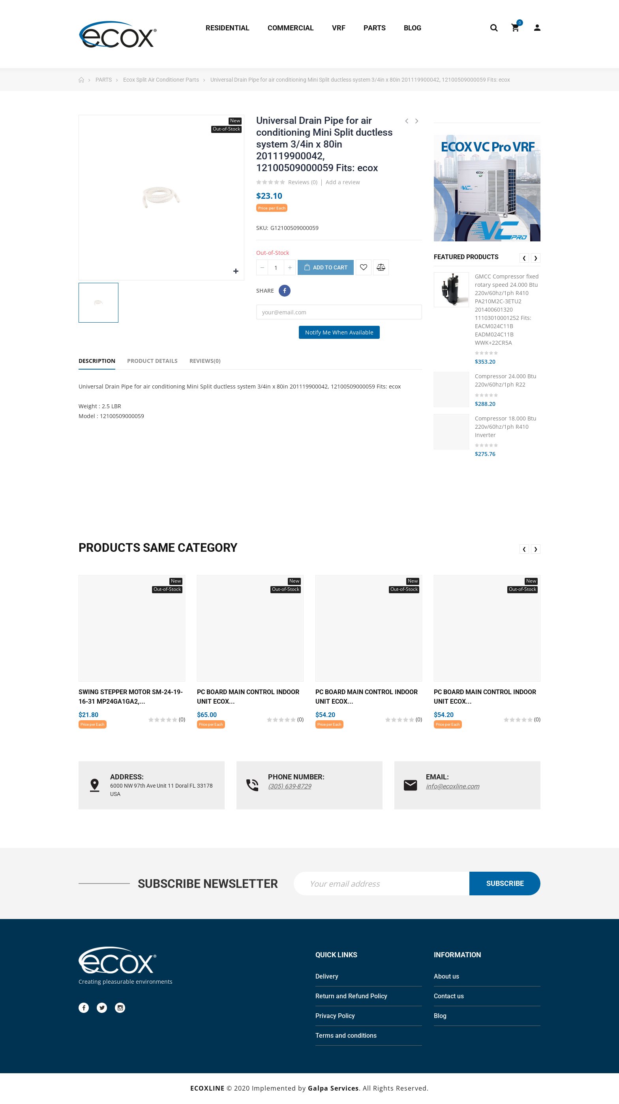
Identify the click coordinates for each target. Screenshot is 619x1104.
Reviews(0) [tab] (205, 360)
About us (446, 977)
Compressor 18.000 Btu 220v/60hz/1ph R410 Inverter (505, 427)
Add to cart (326, 267)
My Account (537, 27)
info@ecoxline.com (452, 786)
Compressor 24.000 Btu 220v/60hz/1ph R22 (505, 380)
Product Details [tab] (152, 360)
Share (285, 291)
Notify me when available (339, 332)
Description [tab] (97, 360)
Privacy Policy (335, 1016)
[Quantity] (276, 267)
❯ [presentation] (536, 257)
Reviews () (302, 182)
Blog (440, 1016)
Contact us (449, 997)
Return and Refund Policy (351, 997)
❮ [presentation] (524, 257)
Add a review (343, 182)
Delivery (326, 977)
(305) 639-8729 (289, 786)
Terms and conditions (346, 1036)
